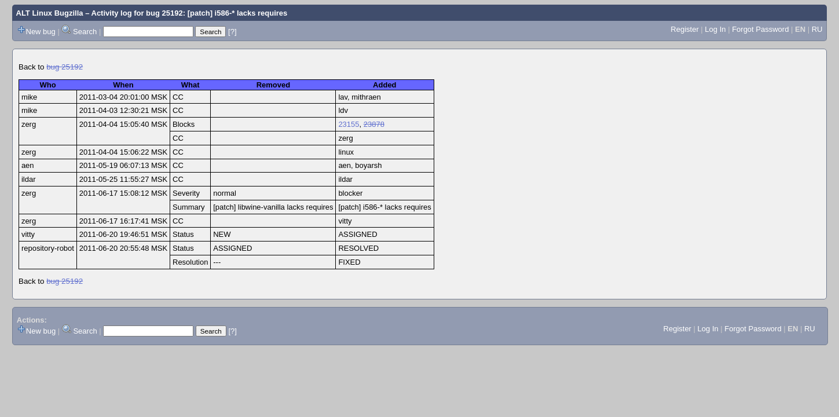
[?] (232, 31)
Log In (715, 29)
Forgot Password (760, 29)
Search (85, 31)
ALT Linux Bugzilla (49, 13)
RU (817, 29)
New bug (41, 31)
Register (684, 29)
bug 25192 (64, 67)
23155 (348, 124)
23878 (374, 124)
